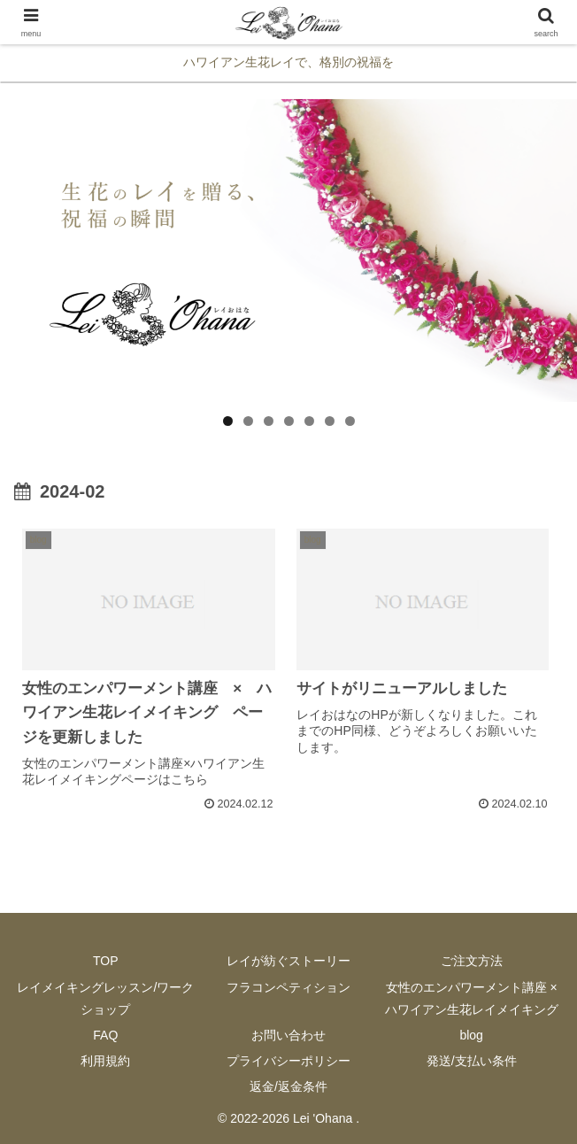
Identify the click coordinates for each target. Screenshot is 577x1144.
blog (470, 1035)
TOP (106, 961)
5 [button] (309, 421)
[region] (288, 250)
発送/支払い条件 (472, 1061)
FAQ (105, 1035)
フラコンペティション (288, 987)
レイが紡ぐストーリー (288, 961)
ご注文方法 (472, 961)
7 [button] (350, 421)
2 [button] (248, 421)
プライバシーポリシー (288, 1061)
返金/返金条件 (288, 1086)
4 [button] (289, 421)
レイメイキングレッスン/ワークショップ (105, 998)
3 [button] (268, 421)
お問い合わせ (288, 1035)
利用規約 (105, 1061)
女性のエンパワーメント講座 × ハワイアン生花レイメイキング (471, 998)
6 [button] (330, 421)
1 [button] (228, 421)
